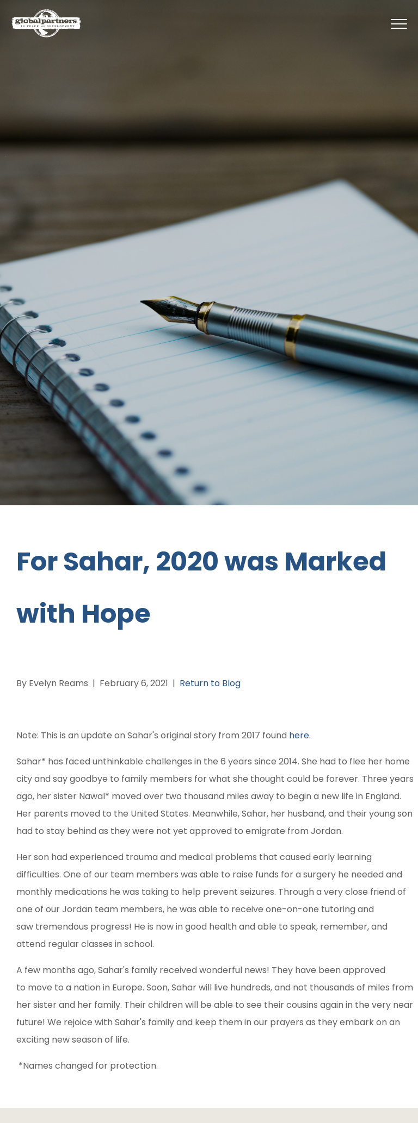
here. (299, 735)
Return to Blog (210, 683)
